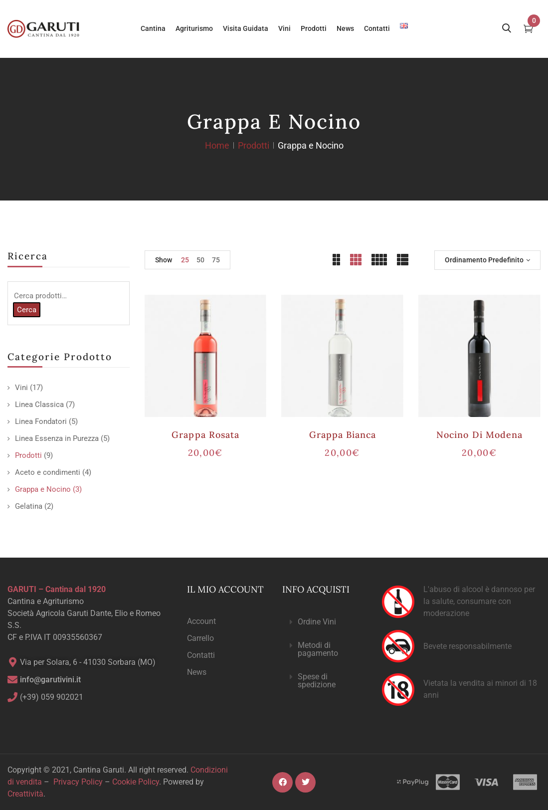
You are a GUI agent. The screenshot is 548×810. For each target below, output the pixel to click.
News (196, 672)
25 (185, 260)
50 (200, 260)
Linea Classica (39, 404)
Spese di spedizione (317, 680)
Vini (21, 387)
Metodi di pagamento (318, 649)
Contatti (201, 655)
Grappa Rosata (205, 434)
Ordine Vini (317, 621)
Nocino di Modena (479, 434)
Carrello (200, 638)
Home (217, 145)
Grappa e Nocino (43, 489)
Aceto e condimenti (47, 472)
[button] (323, 622)
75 (216, 260)
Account (201, 621)
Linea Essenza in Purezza (57, 438)
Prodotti (253, 145)
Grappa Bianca (342, 434)
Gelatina (28, 506)
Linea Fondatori (41, 421)
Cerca (26, 309)
